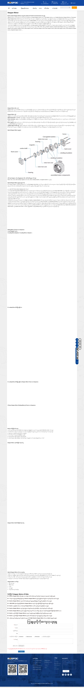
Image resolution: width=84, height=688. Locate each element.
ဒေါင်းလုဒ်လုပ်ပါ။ (57, 665)
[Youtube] (71, 675)
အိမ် (55, 659)
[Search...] (64, 7)
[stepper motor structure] (42, 154)
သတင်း (55, 667)
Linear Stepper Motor (37, 669)
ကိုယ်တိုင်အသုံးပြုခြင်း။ (46, 636)
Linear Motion (35, 664)
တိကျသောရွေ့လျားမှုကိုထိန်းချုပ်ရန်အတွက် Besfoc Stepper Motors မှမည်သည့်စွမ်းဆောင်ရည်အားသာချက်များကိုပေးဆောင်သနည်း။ (34, 598)
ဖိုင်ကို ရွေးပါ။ (21, 645)
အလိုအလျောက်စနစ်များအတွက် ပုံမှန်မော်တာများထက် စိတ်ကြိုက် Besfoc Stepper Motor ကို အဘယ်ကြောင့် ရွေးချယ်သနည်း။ (33, 618)
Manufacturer (29, 636)
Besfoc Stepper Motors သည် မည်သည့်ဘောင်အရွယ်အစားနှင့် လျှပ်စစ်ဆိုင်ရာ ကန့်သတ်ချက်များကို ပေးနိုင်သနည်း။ (31, 608)
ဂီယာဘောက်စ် (47, 663)
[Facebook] (63, 675)
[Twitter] (68, 675)
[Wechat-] (23, 669)
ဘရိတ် (46, 667)
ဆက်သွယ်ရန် (56, 668)
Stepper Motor (47, 660)
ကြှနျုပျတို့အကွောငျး (57, 663)
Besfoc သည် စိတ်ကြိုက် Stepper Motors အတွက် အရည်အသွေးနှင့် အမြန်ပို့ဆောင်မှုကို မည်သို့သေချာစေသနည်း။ (30, 613)
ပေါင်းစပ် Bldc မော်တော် (37, 662)
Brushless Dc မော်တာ (48, 662)
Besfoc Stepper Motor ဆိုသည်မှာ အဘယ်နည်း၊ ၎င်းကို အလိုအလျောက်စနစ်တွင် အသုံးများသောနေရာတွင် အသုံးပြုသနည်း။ (32, 596)
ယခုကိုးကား (74, 8)
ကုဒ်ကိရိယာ (46, 665)
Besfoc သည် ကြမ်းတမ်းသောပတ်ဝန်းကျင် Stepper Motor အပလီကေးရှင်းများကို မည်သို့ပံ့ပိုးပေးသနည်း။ (29, 605)
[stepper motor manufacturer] (12, 669)
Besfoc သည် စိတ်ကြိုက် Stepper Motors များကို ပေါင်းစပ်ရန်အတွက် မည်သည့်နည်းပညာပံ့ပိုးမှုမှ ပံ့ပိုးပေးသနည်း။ (30, 615)
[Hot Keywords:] (69, 7)
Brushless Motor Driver (37, 665)
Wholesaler (37, 636)
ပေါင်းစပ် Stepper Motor (37, 660)
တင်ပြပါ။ (21, 651)
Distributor (20, 636)
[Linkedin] (66, 675)
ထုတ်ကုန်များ (56, 661)
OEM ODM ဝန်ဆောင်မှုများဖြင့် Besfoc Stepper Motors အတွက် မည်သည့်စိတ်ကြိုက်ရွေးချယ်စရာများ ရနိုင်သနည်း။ (31, 603)
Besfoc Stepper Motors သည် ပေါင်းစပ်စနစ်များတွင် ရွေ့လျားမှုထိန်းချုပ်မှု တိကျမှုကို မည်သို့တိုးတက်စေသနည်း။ (30, 601)
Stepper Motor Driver (37, 667)
